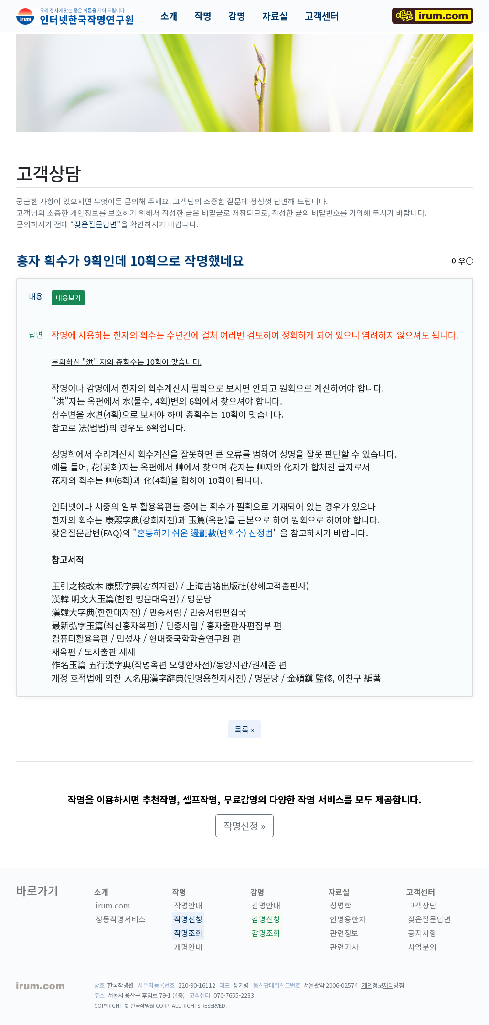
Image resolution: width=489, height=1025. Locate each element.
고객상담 (422, 905)
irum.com (113, 905)
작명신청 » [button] (244, 826)
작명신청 (188, 919)
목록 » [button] (244, 729)
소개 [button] (169, 15)
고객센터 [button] (322, 15)
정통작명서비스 (121, 919)
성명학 (340, 905)
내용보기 (68, 297)
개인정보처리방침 (383, 985)
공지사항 (422, 933)
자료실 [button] (275, 15)
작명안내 (188, 905)
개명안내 (188, 946)
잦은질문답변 (95, 224)
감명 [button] (236, 15)
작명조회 (188, 933)
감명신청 (266, 919)
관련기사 (344, 946)
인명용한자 (348, 919)
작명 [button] (203, 15)
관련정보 (344, 933)
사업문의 (422, 946)
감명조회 (266, 933)
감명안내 (266, 905)
